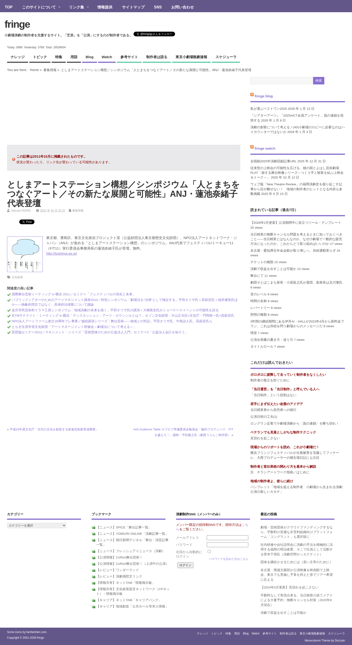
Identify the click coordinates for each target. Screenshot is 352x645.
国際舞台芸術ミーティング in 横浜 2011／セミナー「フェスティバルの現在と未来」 (74, 294)
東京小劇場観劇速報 (191, 57)
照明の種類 (258, 314)
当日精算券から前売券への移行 (273, 410)
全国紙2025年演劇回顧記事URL (273, 161)
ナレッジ (18, 57)
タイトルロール (261, 346)
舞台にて (257, 275)
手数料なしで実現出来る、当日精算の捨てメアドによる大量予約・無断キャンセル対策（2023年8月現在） (296, 600)
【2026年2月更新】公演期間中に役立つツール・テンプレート (295, 222)
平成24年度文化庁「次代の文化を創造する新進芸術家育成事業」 (54, 429)
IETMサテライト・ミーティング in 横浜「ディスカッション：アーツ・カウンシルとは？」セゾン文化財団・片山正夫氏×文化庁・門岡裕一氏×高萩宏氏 (123, 315)
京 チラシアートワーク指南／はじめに (280, 472)
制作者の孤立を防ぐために (270, 380)
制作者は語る (156, 57)
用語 (73, 57)
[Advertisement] (123, 108)
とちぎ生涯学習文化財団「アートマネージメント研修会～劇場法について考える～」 (74, 327)
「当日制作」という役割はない (273, 395)
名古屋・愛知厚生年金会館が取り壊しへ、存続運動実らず (293, 250)
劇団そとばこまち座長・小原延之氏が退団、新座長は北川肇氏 (296, 282)
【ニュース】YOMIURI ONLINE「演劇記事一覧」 (132, 533)
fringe (17, 24)
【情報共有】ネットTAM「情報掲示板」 (125, 582)
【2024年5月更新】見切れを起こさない (289, 587)
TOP (8, 7)
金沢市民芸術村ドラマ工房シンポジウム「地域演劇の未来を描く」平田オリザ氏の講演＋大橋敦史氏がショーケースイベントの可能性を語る (115, 310)
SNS (158, 7)
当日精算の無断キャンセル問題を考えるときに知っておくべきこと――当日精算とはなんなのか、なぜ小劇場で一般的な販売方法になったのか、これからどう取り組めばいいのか (296, 239)
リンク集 (76, 7)
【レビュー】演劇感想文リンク (119, 576)
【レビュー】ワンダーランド (117, 570)
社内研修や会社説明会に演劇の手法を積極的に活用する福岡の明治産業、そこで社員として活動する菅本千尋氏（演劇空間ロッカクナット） (296, 549)
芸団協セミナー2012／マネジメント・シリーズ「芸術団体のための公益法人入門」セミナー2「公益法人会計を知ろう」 (100, 332)
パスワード (184, 544)
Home (34, 70)
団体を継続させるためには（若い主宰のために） (296, 562)
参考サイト (129, 57)
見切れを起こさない (265, 438)
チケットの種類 (261, 262)
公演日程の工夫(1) (263, 416)
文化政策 (17, 277)
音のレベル (258, 294)
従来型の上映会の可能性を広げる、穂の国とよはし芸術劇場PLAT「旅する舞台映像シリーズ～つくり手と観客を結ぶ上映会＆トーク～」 (297, 172)
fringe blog (264, 96)
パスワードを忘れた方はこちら (228, 559)
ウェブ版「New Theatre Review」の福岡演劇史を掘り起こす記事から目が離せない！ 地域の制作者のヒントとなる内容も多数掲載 (296, 189)
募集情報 (50, 70)
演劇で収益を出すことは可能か (273, 269)
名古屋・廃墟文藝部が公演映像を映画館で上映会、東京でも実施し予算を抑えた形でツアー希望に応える (296, 574)
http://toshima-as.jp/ (61, 253)
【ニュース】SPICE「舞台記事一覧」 (124, 527)
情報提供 (104, 7)
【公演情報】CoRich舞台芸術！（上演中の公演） (132, 563)
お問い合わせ (182, 7)
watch (107, 57)
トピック (40, 57)
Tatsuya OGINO (21, 210)
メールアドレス (187, 537)
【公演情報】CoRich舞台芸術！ (119, 557)
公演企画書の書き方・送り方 (271, 339)
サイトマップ (133, 7)
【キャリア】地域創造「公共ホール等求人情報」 (132, 606)
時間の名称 (258, 301)
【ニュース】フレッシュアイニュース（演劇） (130, 551)
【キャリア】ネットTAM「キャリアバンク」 (129, 600)
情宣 (253, 333)
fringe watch (265, 148)
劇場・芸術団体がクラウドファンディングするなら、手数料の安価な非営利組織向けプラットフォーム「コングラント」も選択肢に (296, 532)
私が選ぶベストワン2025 (268, 108)
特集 (58, 57)
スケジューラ (226, 57)
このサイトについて (39, 7)
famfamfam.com (36, 632)
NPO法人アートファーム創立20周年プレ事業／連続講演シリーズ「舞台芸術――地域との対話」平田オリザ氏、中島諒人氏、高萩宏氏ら (112, 321)
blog (89, 57)
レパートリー (260, 308)
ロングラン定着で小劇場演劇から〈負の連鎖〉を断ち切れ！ (294, 423)
